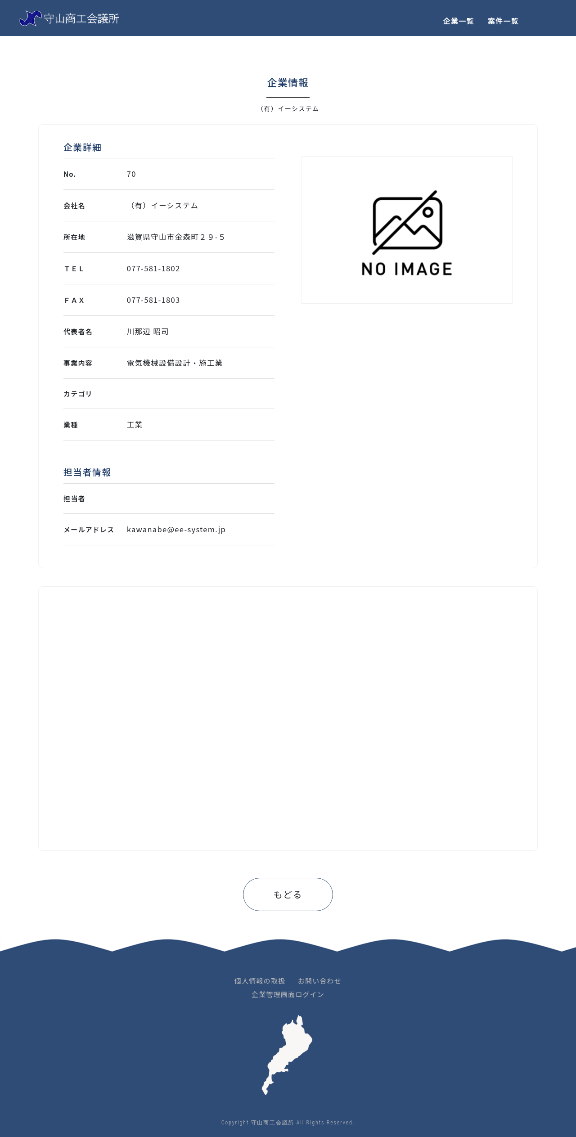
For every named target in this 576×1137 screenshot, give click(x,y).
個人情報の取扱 (259, 980)
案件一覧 (503, 20)
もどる (288, 894)
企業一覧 (458, 20)
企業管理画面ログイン (288, 994)
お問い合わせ (320, 980)
